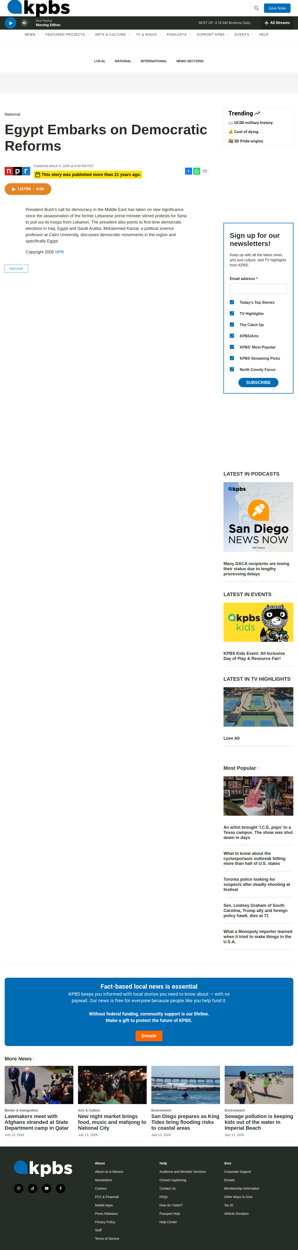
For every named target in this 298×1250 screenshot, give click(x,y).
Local (99, 61)
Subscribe (258, 382)
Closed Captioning (172, 1180)
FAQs (163, 1197)
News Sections (190, 61)
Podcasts (177, 48)
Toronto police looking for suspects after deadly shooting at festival (257, 884)
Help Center (168, 1222)
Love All (232, 738)
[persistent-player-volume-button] (24, 34)
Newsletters (103, 1180)
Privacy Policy (105, 1222)
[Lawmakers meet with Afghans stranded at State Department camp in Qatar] (39, 1085)
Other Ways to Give (238, 1197)
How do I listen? (171, 1205)
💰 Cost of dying (243, 131)
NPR (59, 252)
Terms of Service (107, 1238)
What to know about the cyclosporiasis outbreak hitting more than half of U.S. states (254, 858)
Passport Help (169, 1213)
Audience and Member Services (182, 1172)
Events (242, 48)
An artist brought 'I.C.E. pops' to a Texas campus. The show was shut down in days (258, 832)
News (30, 48)
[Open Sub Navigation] (39, 48)
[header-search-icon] (258, 12)
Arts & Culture (110, 48)
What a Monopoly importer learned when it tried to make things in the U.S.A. (258, 936)
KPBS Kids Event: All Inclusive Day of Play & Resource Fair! (254, 656)
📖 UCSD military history (250, 122)
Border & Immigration (21, 1110)
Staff (98, 1230)
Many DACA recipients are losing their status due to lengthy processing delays (256, 568)
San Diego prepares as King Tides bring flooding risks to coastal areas (185, 1122)
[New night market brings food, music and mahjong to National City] (112, 1085)
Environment (161, 1110)
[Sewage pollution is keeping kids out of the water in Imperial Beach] (259, 1085)
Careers (101, 1188)
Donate (149, 1036)
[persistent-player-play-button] (10, 34)
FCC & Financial (107, 1197)
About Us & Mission (109, 1172)
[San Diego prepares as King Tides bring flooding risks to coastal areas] (185, 1085)
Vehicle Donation (236, 1213)
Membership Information (241, 1188)
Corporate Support (237, 1172)
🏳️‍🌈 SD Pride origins (245, 141)
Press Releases (106, 1213)
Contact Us (167, 1188)
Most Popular (241, 768)
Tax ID (229, 1205)
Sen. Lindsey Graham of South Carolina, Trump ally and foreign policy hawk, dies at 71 (256, 910)
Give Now (279, 12)
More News (20, 1059)
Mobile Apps (104, 1205)
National (123, 61)
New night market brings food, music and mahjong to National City (112, 1122)
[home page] (36, 12)
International (154, 61)
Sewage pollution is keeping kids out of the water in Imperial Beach (259, 1122)
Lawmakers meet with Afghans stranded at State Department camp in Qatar (37, 1122)
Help (264, 48)
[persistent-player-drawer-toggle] (277, 33)
